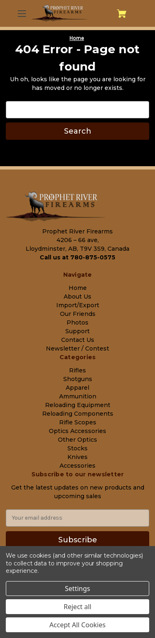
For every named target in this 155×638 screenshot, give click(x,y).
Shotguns (77, 379)
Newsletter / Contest (77, 348)
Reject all (77, 606)
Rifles (77, 370)
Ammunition (77, 396)
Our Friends (77, 314)
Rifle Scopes (77, 422)
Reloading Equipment (77, 405)
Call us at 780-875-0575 (77, 257)
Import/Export (77, 305)
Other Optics (77, 439)
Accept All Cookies (78, 624)
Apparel (77, 387)
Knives (77, 457)
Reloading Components (77, 413)
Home (78, 288)
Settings (77, 588)
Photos (77, 322)
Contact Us (77, 340)
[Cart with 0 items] (121, 13)
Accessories (77, 465)
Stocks (77, 448)
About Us (77, 296)
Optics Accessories (77, 431)
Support (77, 331)
